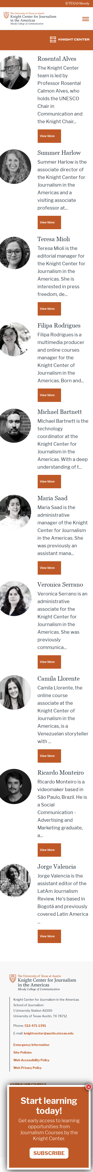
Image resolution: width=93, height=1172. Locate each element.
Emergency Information (31, 1045)
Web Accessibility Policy (31, 1060)
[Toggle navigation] (85, 18)
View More (47, 136)
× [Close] (88, 1087)
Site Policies (22, 1052)
